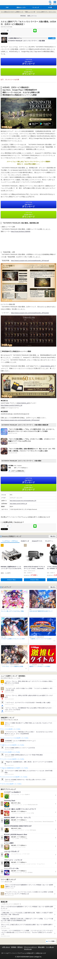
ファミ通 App (7, 3)
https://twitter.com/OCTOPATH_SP (11, 405)
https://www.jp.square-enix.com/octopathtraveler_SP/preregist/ (20, 420)
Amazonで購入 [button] (11, 579)
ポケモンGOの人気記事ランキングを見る (11, 783)
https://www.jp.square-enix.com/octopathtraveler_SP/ (23, 500)
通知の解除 (41, 947)
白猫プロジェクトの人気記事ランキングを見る (13, 745)
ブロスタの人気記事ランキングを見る (11, 752)
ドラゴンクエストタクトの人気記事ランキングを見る (14, 776)
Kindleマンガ (25, 541)
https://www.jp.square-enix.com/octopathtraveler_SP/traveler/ (30, 313)
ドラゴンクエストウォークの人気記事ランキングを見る (15, 737)
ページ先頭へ (51, 941)
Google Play (28, 72)
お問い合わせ (6, 947)
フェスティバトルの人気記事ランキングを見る (13, 759)
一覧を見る (52, 536)
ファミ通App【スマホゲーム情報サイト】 (12, 11)
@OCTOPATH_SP (47, 366)
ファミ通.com (50, 947)
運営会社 (20, 947)
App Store (28, 62)
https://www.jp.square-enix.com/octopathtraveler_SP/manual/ (30, 260)
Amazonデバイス (37, 541)
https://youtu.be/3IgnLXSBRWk (20, 231)
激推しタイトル (32, 15)
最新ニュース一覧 (30, 11)
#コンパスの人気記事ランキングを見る (11, 729)
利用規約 (13, 947)
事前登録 (23, 15)
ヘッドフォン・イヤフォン (10, 541)
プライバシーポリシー (30, 947)
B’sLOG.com (28, 949)
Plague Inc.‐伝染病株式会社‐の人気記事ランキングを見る (15, 768)
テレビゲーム (49, 541)
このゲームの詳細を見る (17, 471)
